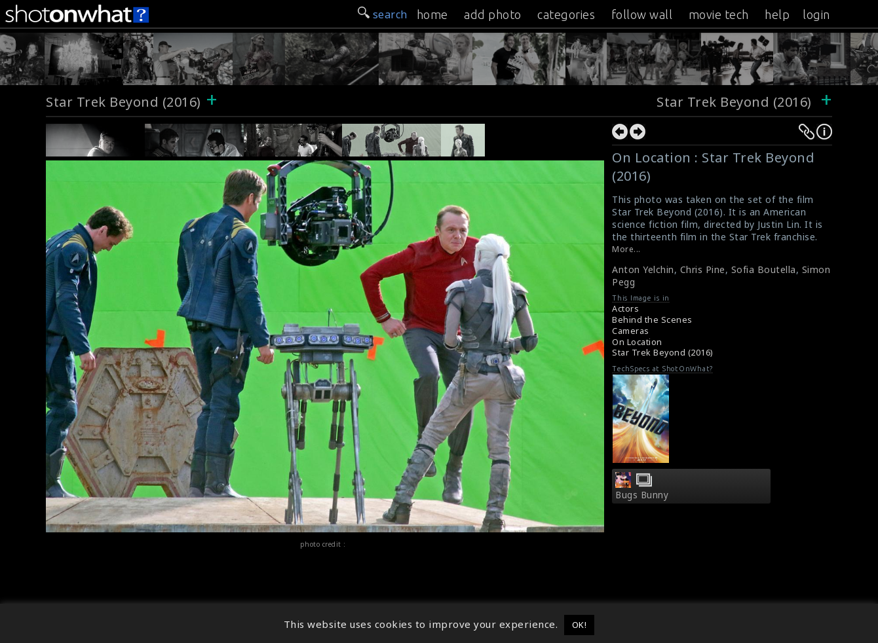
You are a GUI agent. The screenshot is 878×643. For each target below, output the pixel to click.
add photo (493, 14)
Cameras (630, 331)
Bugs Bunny (641, 495)
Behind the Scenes (652, 319)
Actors (625, 308)
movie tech (719, 14)
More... (626, 249)
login (816, 14)
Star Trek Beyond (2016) (123, 102)
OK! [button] (579, 625)
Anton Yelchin (643, 269)
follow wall (642, 14)
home (432, 14)
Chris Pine (702, 269)
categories (566, 14)
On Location (637, 342)
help (777, 14)
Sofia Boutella (763, 269)
